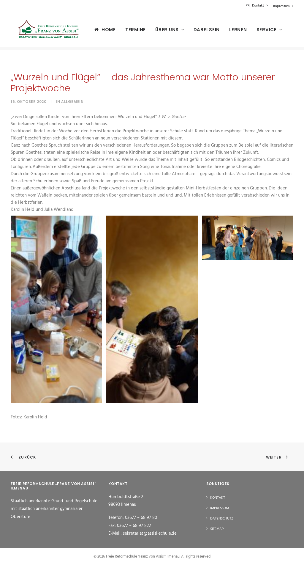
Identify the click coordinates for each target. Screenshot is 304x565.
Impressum (283, 6)
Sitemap (217, 529)
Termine (130, 31)
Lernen (233, 31)
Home (103, 31)
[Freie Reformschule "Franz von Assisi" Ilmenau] (46, 31)
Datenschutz (221, 519)
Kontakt (259, 6)
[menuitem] (258, 5)
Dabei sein (201, 31)
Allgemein (72, 101)
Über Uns (164, 31)
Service (264, 31)
